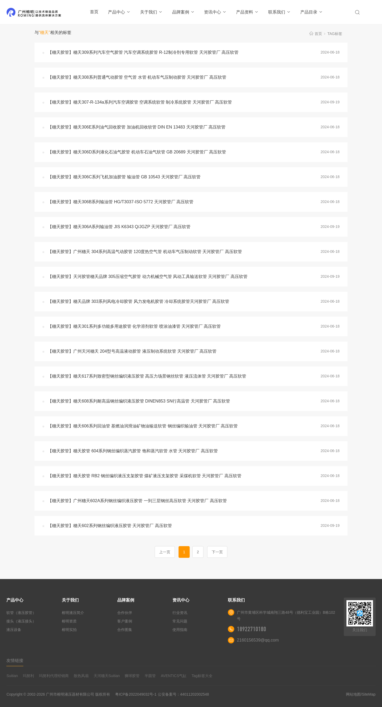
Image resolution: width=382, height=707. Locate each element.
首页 (94, 12)
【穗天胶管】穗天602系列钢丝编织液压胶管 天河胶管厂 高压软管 (110, 525)
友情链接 (14, 660)
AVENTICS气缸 (173, 676)
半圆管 (150, 676)
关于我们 (151, 12)
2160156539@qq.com (258, 640)
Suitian (12, 676)
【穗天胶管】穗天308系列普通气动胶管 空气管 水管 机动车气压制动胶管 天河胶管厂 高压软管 (137, 77)
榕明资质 (69, 621)
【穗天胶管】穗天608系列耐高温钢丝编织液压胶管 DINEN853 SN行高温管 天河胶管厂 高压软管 (139, 401)
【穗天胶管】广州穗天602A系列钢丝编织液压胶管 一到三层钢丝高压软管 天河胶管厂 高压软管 (137, 500)
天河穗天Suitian (107, 676)
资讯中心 (215, 12)
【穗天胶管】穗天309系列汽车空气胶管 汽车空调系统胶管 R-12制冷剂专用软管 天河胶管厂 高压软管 (143, 52)
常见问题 (179, 621)
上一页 (164, 552)
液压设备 (13, 630)
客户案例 (124, 621)
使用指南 (179, 630)
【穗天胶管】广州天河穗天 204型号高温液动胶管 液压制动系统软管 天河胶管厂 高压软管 (132, 351)
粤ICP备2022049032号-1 (136, 694)
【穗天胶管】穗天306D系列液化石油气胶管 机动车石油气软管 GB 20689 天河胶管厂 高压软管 (137, 152)
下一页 (217, 552)
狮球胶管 (132, 676)
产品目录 (311, 12)
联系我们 (279, 12)
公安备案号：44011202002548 (183, 694)
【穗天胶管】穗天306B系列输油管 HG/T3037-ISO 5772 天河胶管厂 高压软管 (120, 202)
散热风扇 (81, 676)
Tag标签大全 (202, 676)
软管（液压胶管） (21, 613)
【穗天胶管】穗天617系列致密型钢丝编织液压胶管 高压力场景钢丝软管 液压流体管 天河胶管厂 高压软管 (147, 376)
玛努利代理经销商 (54, 676)
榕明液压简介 (73, 613)
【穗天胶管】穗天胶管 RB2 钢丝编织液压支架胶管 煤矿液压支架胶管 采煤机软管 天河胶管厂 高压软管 (144, 476)
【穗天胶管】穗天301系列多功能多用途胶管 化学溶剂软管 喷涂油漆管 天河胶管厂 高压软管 (134, 326)
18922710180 (251, 629)
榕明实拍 (69, 630)
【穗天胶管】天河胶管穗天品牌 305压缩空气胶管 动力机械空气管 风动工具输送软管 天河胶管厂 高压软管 (148, 276)
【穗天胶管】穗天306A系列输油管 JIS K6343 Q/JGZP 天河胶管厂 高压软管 (119, 226)
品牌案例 (183, 12)
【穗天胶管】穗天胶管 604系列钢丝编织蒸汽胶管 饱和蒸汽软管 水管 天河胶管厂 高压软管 (133, 451)
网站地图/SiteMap (360, 694)
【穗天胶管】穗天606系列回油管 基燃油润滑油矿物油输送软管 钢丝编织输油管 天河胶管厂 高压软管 (143, 426)
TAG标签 (334, 34)
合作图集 (124, 630)
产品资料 (247, 12)
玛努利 (28, 676)
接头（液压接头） (21, 621)
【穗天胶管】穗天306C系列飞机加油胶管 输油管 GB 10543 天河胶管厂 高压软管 (124, 177)
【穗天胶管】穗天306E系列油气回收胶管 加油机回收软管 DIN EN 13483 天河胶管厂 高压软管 (136, 127)
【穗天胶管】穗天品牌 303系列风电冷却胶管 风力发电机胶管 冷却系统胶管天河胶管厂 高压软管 (138, 301)
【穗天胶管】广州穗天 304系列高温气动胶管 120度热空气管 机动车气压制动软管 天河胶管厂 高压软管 (145, 251)
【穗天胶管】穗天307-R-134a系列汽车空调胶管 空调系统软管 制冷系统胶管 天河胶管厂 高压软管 (140, 102)
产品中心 (119, 12)
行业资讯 (179, 613)
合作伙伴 (124, 613)
